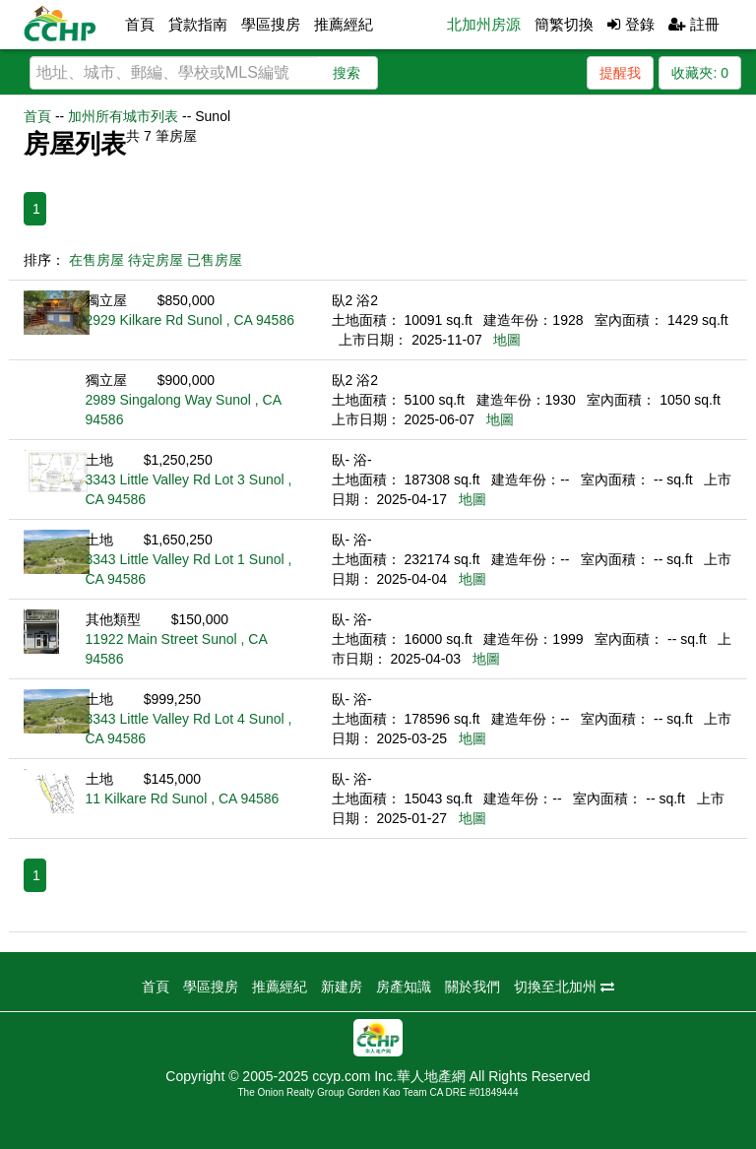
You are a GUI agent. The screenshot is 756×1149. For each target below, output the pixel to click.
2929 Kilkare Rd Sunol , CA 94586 (190, 320)
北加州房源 (484, 24)
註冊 (694, 24)
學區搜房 (270, 24)
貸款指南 (197, 24)
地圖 (507, 340)
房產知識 (403, 986)
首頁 (140, 24)
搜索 (346, 73)
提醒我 (620, 73)
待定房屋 (155, 260)
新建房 (341, 986)
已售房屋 (214, 260)
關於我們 (472, 986)
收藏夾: (699, 73)
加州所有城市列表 (123, 116)
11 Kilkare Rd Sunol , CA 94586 (183, 798)
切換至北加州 (564, 986)
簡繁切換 (564, 24)
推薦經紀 (343, 24)
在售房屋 (96, 260)
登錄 (630, 24)
